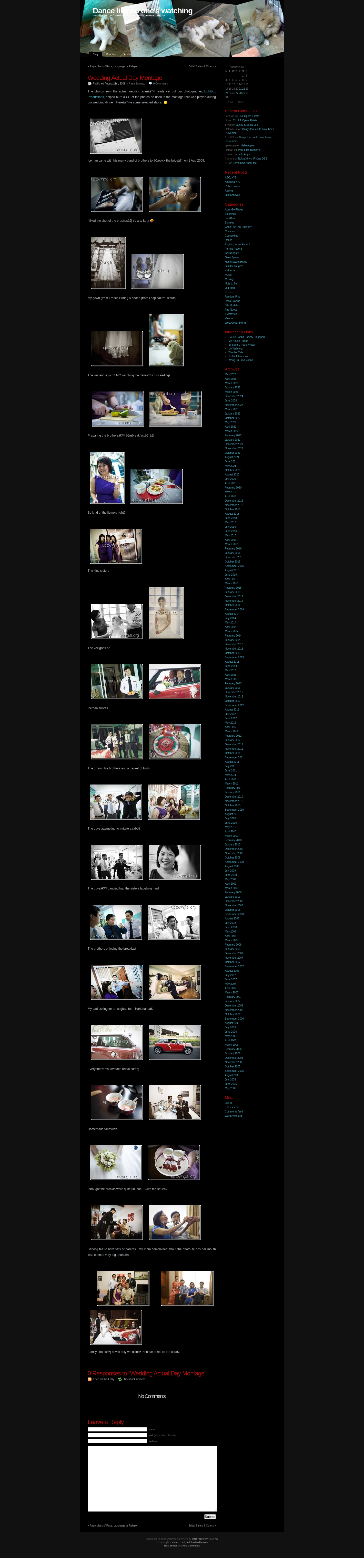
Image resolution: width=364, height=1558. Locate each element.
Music (228, 274)
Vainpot (229, 318)
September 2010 (234, 809)
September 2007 (234, 966)
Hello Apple (247, 145)
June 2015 (231, 574)
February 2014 (233, 635)
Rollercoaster (232, 186)
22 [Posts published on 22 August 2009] (243, 88)
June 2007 (231, 979)
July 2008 (230, 922)
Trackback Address (134, 1379)
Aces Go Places (234, 209)
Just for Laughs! (234, 266)
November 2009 (234, 853)
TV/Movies (231, 314)
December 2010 (234, 796)
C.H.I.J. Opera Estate (247, 116)
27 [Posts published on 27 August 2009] (237, 93)
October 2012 (232, 700)
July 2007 (230, 975)
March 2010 (231, 835)
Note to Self (231, 283)
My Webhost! (235, 348)
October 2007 (232, 962)
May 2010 (230, 827)
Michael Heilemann (197, 1542)
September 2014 (234, 609)
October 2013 (232, 653)
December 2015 (234, 557)
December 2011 (234, 744)
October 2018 (232, 509)
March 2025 (231, 391)
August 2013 (232, 661)
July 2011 (230, 766)
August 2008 (232, 918)
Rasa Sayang (136, 83)
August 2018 (232, 513)
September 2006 (234, 1018)
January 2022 (232, 439)
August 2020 (232, 474)
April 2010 (230, 831)
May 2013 (230, 670)
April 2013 (230, 674)
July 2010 (230, 818)
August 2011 (232, 761)
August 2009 (232, 866)
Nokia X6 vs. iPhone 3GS (252, 158)
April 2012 (230, 727)
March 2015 (231, 583)
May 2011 (230, 774)
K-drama (230, 270)
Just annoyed (232, 195)
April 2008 (230, 936)
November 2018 (234, 505)
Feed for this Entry (103, 1379)
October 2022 (232, 418)
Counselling (231, 235)
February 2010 (233, 840)
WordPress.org (233, 1116)
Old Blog (230, 288)
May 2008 (230, 931)
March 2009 (231, 888)
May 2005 (230, 1088)
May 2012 (230, 722)
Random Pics (232, 296)
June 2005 (231, 1084)
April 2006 (230, 1040)
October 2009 (232, 857)
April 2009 (230, 883)
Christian (230, 231)
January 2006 (232, 1053)
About (127, 54)
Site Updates (232, 305)
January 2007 (232, 1001)
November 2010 (234, 801)
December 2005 (234, 1057)
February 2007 (233, 996)
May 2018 (230, 522)
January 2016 (232, 553)
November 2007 (234, 957)
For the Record (233, 248)
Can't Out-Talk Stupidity (238, 227)
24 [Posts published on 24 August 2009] (226, 93)
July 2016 (230, 526)
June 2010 (231, 822)
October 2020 (232, 470)
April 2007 (230, 988)
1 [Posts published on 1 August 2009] (243, 75)
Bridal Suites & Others (201, 66)
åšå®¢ (229, 137)
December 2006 (234, 1005)
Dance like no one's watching (143, 10)
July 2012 (230, 714)
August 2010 (232, 814)
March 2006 (231, 1044)
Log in (228, 1102)
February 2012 (233, 735)
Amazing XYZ (232, 182)
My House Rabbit (238, 341)
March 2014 (231, 631)
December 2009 (234, 848)
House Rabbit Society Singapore (247, 337)
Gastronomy (232, 253)
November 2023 (234, 405)
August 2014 (232, 613)
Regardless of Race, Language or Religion (114, 66)
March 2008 (231, 940)
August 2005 (232, 1075)
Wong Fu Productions (240, 360)
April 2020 (230, 483)
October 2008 (232, 909)
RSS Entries (170, 1545)
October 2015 (232, 561)
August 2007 (232, 970)
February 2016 (233, 548)
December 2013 (234, 644)
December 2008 (234, 901)
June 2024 (231, 400)
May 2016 (230, 535)
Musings (229, 279)
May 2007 (230, 983)
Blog (95, 54)
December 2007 (234, 953)
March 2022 (231, 431)
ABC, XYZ (231, 177)
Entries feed (231, 1107)
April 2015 (230, 579)
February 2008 (233, 944)
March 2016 (231, 544)
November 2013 (234, 648)
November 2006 (234, 1010)
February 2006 (233, 1049)
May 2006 (230, 1036)
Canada (229, 158)
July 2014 (230, 618)
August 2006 (232, 1023)
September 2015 (234, 566)
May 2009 (230, 879)
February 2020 (233, 487)
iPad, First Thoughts (249, 150)
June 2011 (231, 770)
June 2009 (231, 875)
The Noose (231, 309)
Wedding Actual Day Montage (125, 77)
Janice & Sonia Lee (247, 124)
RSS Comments (191, 1545)
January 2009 (232, 896)
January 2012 (232, 740)
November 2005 (234, 1062)
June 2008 (231, 927)
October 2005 (232, 1066)
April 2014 (230, 627)
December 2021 (234, 444)
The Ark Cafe (235, 352)
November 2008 (234, 905)
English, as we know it (237, 244)
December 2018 (234, 500)
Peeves (229, 292)
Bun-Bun (230, 218)
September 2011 (234, 757)
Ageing (229, 190)
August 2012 (232, 709)
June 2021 (231, 461)
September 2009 (234, 862)
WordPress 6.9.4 (201, 1539)
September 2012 (234, 705)
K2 (216, 1539)
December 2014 (234, 596)
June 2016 (231, 531)
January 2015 (232, 592)
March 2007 (231, 992)
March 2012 (231, 731)
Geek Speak (232, 257)
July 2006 (230, 1027)
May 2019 (230, 492)
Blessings (230, 214)
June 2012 (231, 718)
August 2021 (232, 457)
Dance (228, 240)
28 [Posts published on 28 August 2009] (240, 93)
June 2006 (231, 1031)
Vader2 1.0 (178, 1542)
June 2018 (231, 518)
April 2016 (230, 539)
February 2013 (233, 683)
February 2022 (233, 435)
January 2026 (232, 387)
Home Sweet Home (236, 261)
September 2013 (234, 657)
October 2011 (232, 753)
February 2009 (233, 892)
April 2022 (230, 426)
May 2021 (230, 465)
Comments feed (234, 1111)
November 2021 (234, 448)
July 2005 (230, 1079)
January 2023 (232, 413)
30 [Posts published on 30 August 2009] (247, 93)
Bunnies (111, 54)
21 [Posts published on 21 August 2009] (240, 88)
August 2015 (232, 570)
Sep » (241, 101)
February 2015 (233, 587)
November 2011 (234, 748)
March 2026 (231, 383)
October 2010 (232, 805)
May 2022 (230, 422)
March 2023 (231, 409)
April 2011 (230, 779)
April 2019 (230, 496)
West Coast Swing (235, 322)
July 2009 (230, 870)
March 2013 (231, 679)
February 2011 (233, 788)
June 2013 (231, 666)
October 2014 (232, 605)
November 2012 (234, 696)
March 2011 (231, 783)
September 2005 (234, 1070)
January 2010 (232, 844)
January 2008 (232, 949)
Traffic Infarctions (238, 356)
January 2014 (232, 640)
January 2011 (232, 792)
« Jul (230, 101)
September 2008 (234, 914)
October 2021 (232, 452)
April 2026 (230, 378)
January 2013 (232, 687)
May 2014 (230, 622)
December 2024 (234, 396)
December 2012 (234, 692)
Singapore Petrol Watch (241, 344)
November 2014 (234, 600)
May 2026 (230, 374)
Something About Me (245, 163)
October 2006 (232, 1014)
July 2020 (230, 479)
